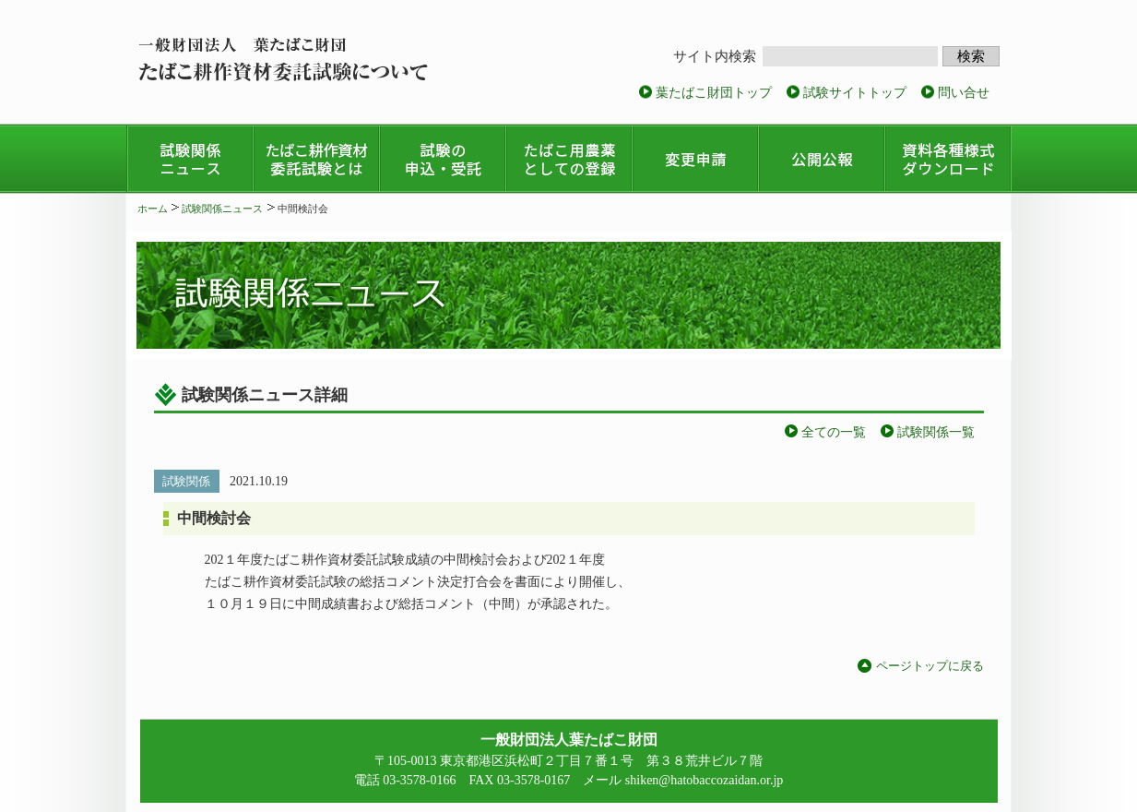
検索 (971, 56)
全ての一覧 (833, 432)
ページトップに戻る (930, 666)
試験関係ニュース (222, 208)
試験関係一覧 (936, 432)
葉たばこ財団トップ (714, 93)
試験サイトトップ (854, 93)
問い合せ (963, 93)
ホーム (152, 208)
